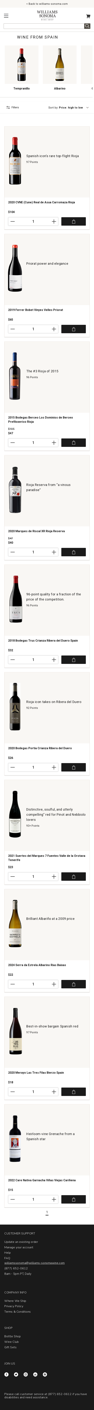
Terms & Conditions (17, 1312)
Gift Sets (10, 1347)
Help (7, 1253)
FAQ (7, 1258)
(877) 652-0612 (16, 1268)
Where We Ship (15, 1301)
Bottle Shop (12, 1336)
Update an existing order (21, 1242)
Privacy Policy (13, 1306)
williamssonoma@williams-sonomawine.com (34, 1263)
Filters (15, 107)
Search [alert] (87, 26)
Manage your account (18, 1247)
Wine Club (11, 1342)
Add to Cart (73, 221)
